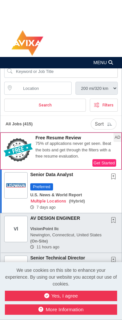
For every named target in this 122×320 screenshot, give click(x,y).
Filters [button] (104, 105)
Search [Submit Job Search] (45, 105)
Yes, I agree (61, 296)
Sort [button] (103, 124)
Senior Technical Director (57, 257)
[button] (61, 62)
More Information (61, 309)
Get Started (104, 162)
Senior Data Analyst (51, 174)
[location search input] (42, 88)
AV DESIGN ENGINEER (55, 218)
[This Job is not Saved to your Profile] (115, 177)
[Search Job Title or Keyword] (65, 71)
